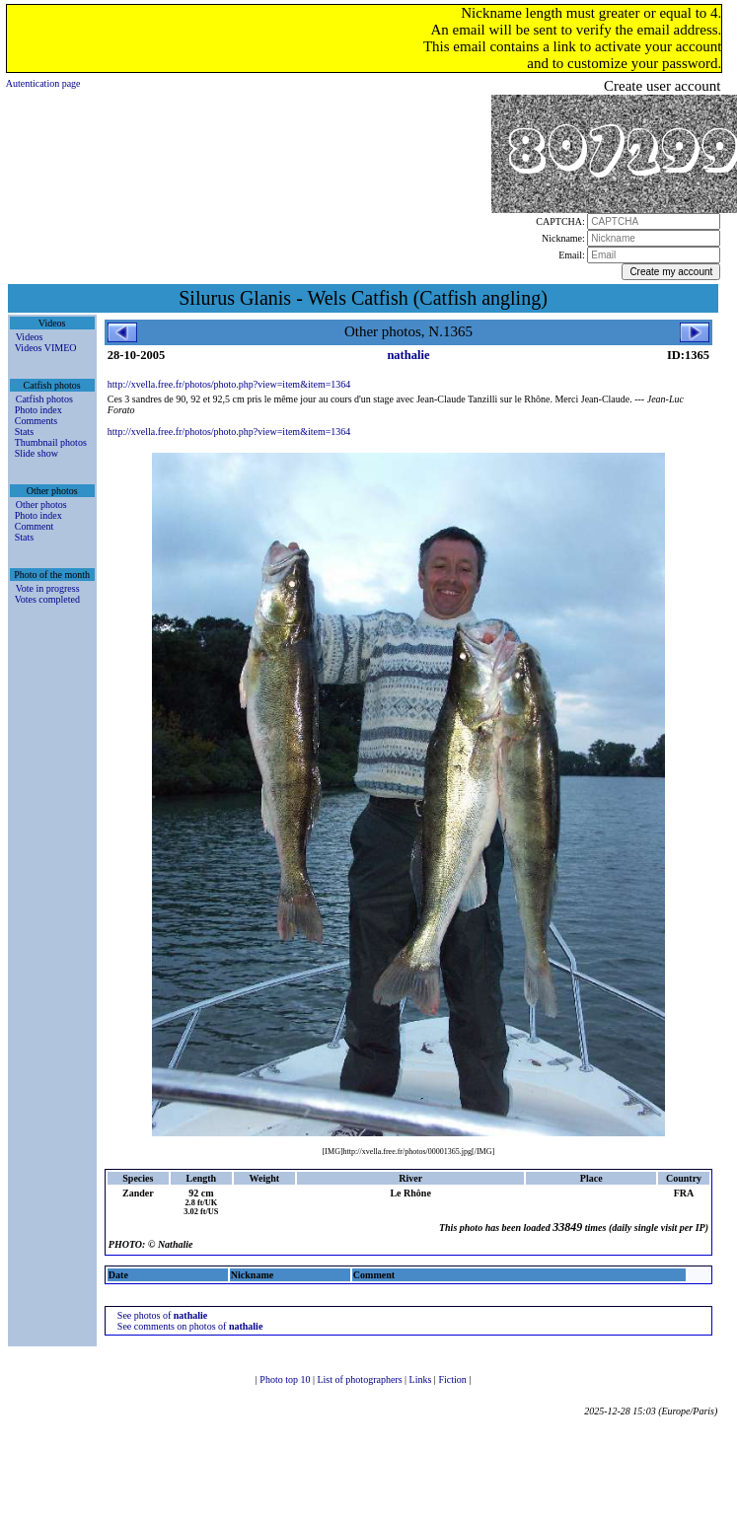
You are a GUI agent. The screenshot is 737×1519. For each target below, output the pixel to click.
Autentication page (43, 83)
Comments (36, 420)
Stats (24, 431)
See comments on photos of (190, 1326)
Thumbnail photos (51, 442)
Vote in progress (48, 588)
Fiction (453, 1379)
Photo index (38, 409)
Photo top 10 (286, 1379)
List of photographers (361, 1379)
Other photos (41, 504)
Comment (34, 526)
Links (421, 1379)
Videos (29, 336)
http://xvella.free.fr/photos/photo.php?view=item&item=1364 (229, 384)
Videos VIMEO (46, 347)
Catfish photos (44, 399)
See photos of (162, 1315)
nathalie (408, 355)
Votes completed (47, 599)
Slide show (36, 453)
